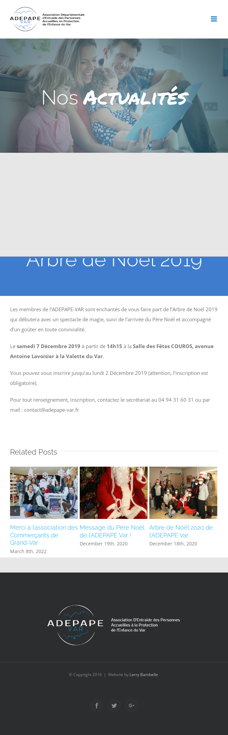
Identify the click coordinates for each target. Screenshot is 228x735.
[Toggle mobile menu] (214, 18)
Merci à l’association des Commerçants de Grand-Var (44, 535)
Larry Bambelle (144, 674)
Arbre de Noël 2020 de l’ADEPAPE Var (181, 531)
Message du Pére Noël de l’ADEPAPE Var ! (112, 531)
